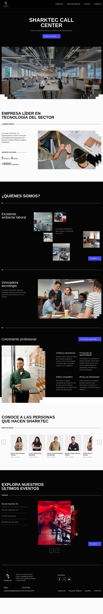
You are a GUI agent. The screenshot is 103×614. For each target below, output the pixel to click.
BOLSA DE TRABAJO (73, 4)
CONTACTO (97, 4)
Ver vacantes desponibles (88, 339)
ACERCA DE (59, 4)
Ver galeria (93, 258)
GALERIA (87, 4)
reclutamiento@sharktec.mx (13, 607)
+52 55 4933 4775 (28, 607)
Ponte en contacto (50, 36)
